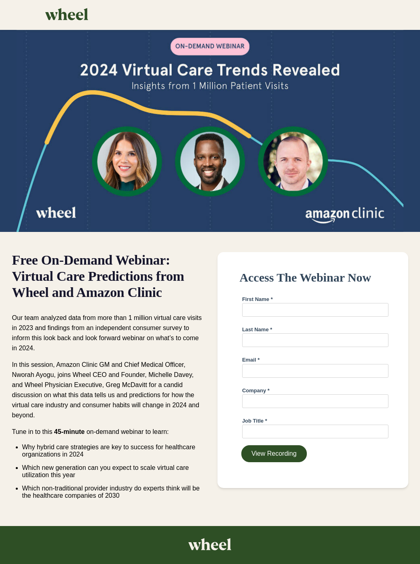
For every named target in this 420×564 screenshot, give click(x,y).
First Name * (257, 299)
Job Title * (254, 421)
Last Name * (257, 329)
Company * (256, 390)
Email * (251, 360)
